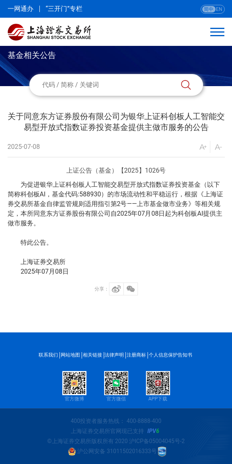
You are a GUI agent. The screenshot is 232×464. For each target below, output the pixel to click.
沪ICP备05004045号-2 (157, 441)
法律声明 (114, 355)
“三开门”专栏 (64, 9)
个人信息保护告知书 (170, 355)
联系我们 (48, 355)
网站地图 (70, 355)
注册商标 (136, 355)
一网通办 (20, 9)
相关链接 (92, 355)
